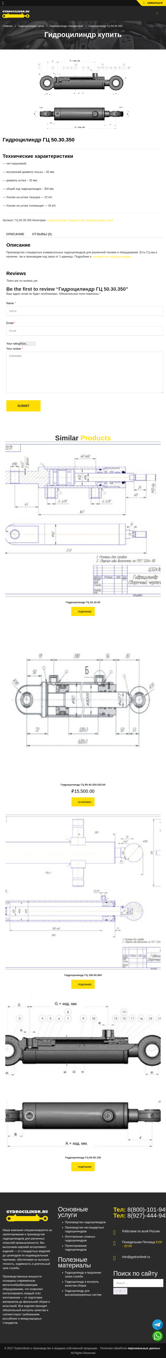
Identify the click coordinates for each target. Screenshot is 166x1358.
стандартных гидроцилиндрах (111, 256)
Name (11, 303)
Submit (23, 406)
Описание (15, 234)
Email (10, 323)
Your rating (13, 343)
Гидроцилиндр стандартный (66, 26)
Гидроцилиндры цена (31, 26)
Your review (14, 348)
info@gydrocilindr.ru (136, 1257)
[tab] (15, 234)
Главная (7, 26)
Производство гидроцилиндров (85, 1222)
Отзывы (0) (42, 234)
